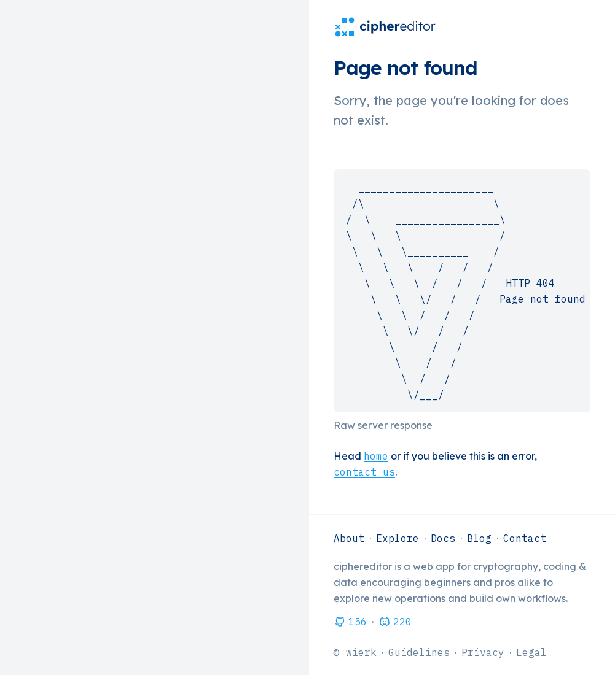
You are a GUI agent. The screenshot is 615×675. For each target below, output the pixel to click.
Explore (397, 538)
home (376, 456)
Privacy (482, 652)
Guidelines (419, 652)
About (349, 538)
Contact (524, 538)
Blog (479, 538)
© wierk (355, 652)
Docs (443, 538)
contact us (364, 472)
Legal (531, 652)
